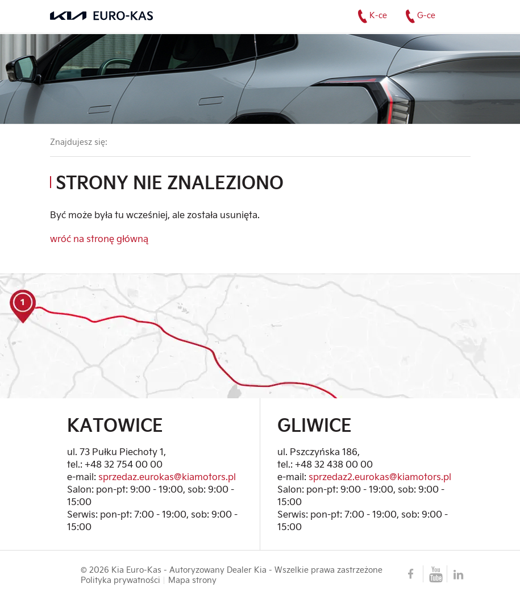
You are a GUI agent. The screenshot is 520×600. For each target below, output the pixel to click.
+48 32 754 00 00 (124, 464)
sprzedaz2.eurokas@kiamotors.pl (380, 476)
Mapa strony (192, 580)
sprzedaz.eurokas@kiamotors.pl (167, 476)
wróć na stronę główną (99, 238)
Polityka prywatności (120, 580)
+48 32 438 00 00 (334, 464)
